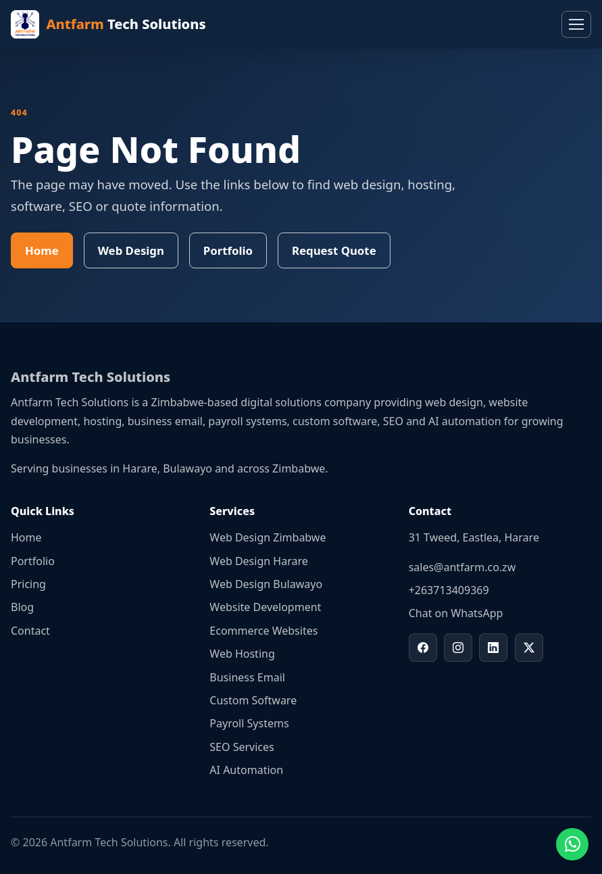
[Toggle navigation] (576, 24)
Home (42, 250)
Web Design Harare (258, 561)
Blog (22, 607)
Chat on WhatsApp (456, 613)
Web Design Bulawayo (265, 584)
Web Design (131, 250)
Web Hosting (241, 653)
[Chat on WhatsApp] (572, 844)
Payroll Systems (249, 723)
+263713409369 (449, 590)
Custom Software (253, 700)
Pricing (28, 584)
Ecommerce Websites (263, 630)
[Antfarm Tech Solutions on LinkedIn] (493, 647)
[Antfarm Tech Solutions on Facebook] (423, 647)
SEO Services (241, 746)
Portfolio (228, 250)
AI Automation (246, 769)
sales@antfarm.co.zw (462, 567)
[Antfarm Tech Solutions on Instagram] (458, 647)
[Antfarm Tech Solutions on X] (529, 647)
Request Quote (334, 250)
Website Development (265, 607)
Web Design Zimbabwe (267, 537)
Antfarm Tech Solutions (90, 377)
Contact (30, 630)
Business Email (247, 677)
